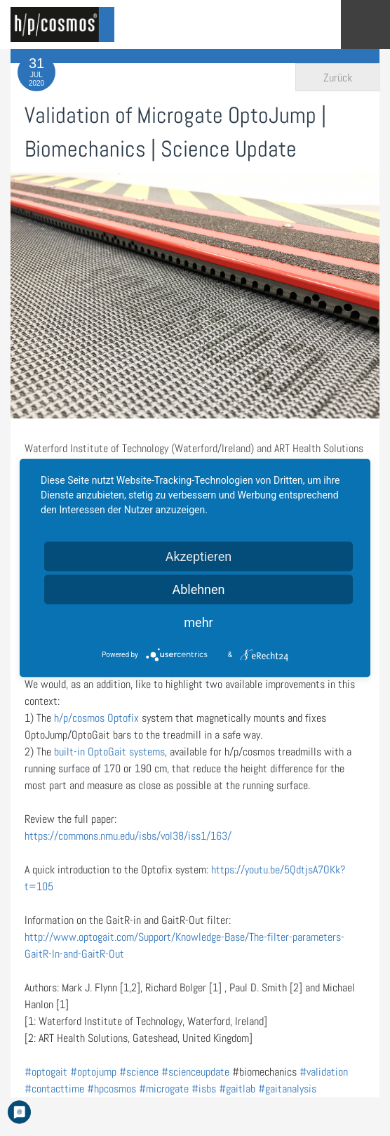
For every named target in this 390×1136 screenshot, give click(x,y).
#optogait (46, 1071)
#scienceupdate (195, 1071)
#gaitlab (237, 1088)
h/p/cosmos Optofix (95, 718)
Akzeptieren (199, 556)
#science (139, 1071)
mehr (198, 622)
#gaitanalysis (287, 1088)
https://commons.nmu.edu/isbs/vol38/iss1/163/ (128, 835)
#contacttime (54, 1088)
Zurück (337, 77)
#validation (324, 1071)
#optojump (93, 1071)
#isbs (203, 1088)
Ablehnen (198, 589)
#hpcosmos (111, 1088)
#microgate (164, 1088)
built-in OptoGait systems (109, 751)
